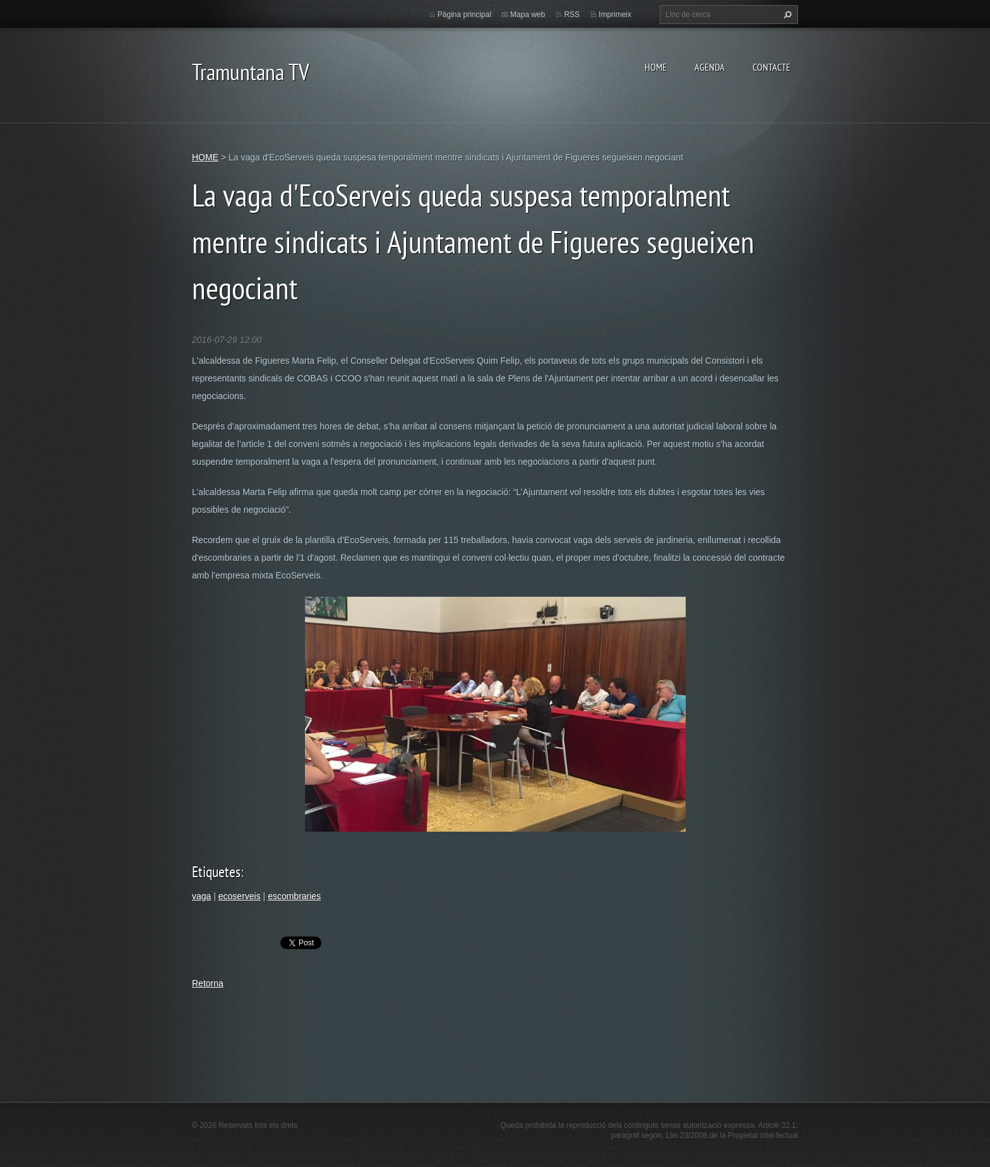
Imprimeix (615, 14)
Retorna (208, 983)
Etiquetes (216, 872)
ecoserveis (239, 896)
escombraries (294, 896)
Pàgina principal (464, 14)
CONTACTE (771, 67)
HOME (656, 67)
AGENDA (710, 67)
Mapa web (527, 14)
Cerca (786, 14)
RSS (572, 14)
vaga (201, 896)
